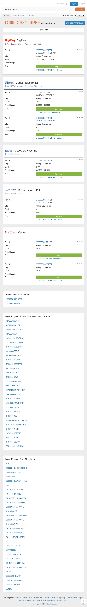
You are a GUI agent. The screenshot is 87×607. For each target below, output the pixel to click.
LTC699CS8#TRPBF (44, 50)
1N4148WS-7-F (12, 524)
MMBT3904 (10, 477)
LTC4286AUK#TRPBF (15, 403)
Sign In (83, 4)
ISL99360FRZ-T (12, 351)
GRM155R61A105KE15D (16, 567)
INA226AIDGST (12, 334)
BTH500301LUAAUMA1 (15, 446)
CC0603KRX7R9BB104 (15, 537)
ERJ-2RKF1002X (13, 559)
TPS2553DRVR (12, 429)
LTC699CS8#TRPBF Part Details (49, 70)
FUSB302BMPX (12, 407)
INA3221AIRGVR (13, 394)
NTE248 (9, 464)
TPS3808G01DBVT (14, 368)
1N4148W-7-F (11, 511)
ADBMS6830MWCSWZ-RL (17, 420)
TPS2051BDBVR (13, 360)
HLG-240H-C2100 (13, 472)
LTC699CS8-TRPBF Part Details (49, 259)
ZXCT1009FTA (12, 386)
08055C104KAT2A (13, 554)
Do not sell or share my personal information (41, 600)
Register (73, 4)
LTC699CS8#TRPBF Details (74, 23)
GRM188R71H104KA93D (16, 498)
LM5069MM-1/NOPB (14, 338)
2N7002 (9, 572)
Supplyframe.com (52, 604)
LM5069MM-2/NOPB (14, 330)
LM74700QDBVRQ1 (14, 433)
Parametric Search (49, 598)
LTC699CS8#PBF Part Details (48, 112)
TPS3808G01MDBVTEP (16, 425)
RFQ (58, 255)
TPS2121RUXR (12, 438)
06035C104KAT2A (13, 576)
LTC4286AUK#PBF (14, 381)
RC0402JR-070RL (13, 494)
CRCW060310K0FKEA (15, 490)
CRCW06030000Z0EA (15, 528)
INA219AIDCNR (12, 373)
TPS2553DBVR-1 (13, 412)
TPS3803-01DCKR (13, 442)
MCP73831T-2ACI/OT (15, 355)
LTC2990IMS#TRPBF (14, 343)
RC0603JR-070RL (13, 585)
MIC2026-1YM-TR (13, 325)
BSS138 (9, 541)
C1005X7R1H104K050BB (16, 468)
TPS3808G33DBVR (14, 364)
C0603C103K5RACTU (15, 580)
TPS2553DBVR (12, 377)
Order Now (58, 134)
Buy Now (58, 67)
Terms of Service (72, 598)
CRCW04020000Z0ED (15, 533)
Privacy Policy (61, 598)
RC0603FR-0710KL (14, 546)
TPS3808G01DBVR (14, 347)
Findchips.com (3, 4)
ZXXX (8, 485)
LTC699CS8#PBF (43, 92)
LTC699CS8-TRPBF (44, 242)
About (25, 598)
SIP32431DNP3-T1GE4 (15, 390)
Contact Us (18, 598)
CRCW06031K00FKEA (15, 563)
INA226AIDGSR (12, 321)
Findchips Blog (62, 4)
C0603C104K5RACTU (15, 520)
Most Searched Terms (35, 598)
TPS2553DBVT (12, 416)
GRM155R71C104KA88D (16, 516)
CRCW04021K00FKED (15, 503)
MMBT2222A (11, 550)
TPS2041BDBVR (13, 399)
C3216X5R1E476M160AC (16, 481)
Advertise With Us (62, 600)
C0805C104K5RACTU (15, 507)
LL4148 (9, 589)
